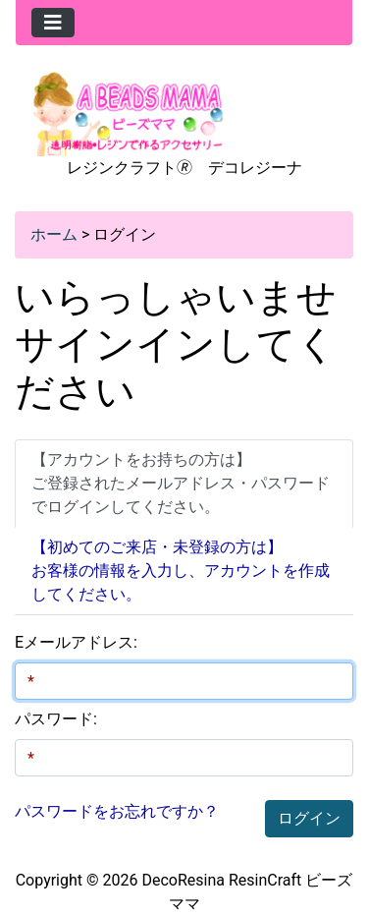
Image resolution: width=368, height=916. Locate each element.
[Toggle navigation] (53, 22)
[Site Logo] (128, 112)
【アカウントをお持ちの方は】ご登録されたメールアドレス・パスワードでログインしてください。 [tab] (180, 483)
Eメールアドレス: (76, 642)
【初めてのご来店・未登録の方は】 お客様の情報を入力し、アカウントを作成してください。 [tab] (180, 570)
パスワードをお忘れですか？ (117, 811)
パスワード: (56, 719)
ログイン (309, 818)
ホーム (54, 234)
